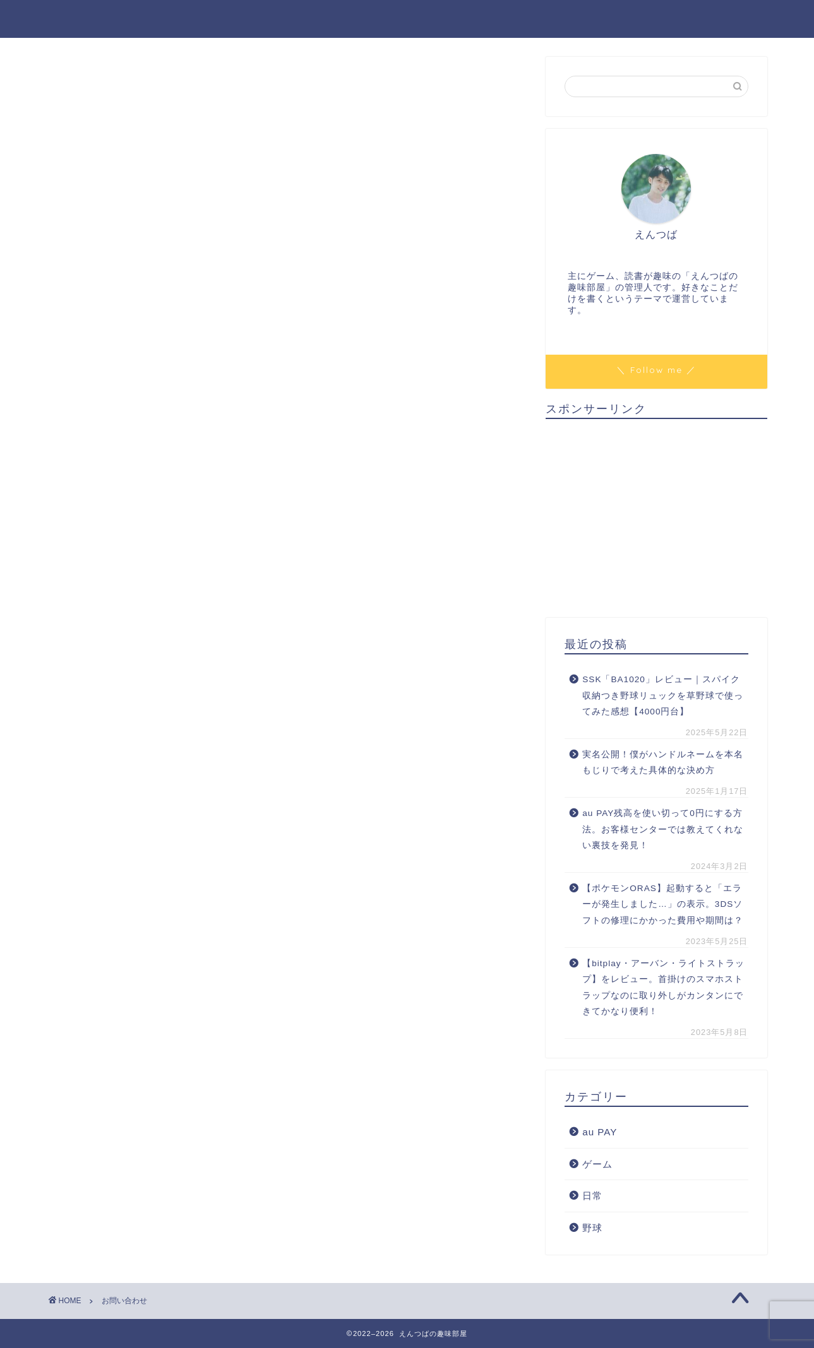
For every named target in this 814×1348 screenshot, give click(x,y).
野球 (592, 1227)
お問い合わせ (595, 19)
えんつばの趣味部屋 (113, 18)
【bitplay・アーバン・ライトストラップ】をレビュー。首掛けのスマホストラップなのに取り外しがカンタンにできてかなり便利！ (663, 988)
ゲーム (597, 1164)
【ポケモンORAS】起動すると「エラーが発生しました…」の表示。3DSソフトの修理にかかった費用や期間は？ (662, 904)
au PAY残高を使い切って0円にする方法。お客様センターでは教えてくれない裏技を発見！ (662, 829)
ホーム (518, 19)
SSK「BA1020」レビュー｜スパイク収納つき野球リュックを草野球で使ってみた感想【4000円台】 (662, 695)
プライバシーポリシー (707, 19)
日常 (592, 1195)
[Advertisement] (656, 517)
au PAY (599, 1131)
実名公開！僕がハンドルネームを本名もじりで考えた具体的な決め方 (662, 763)
